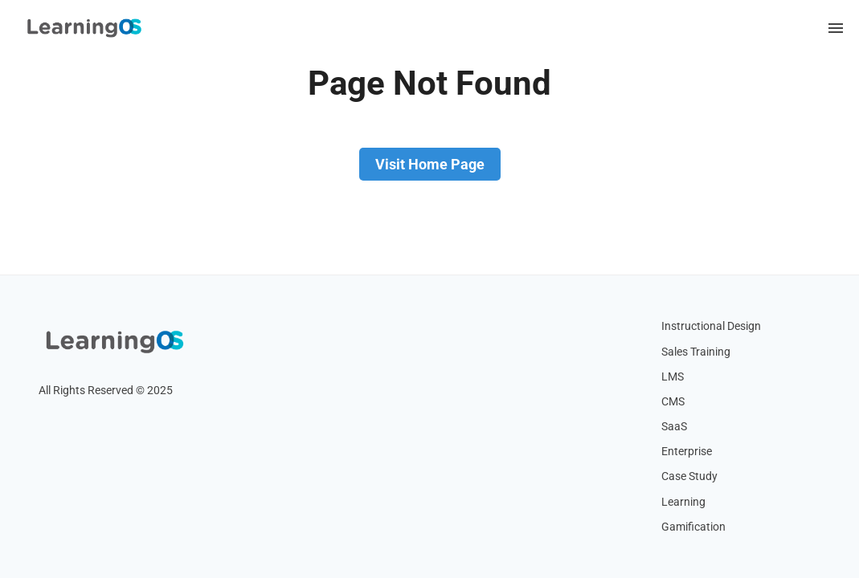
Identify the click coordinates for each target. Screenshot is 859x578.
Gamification (693, 527)
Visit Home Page (430, 164)
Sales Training (695, 352)
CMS (673, 402)
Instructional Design (711, 326)
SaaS (674, 427)
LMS (672, 377)
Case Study (689, 476)
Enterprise (686, 451)
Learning (683, 502)
